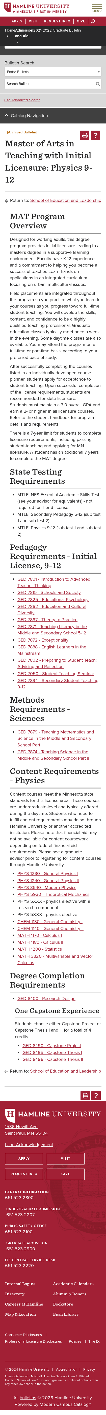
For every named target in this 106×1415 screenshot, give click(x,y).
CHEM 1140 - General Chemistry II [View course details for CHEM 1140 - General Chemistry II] (50, 928)
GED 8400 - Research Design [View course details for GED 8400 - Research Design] (46, 998)
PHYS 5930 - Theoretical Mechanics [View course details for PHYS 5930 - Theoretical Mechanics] (53, 894)
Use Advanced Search (22, 100)
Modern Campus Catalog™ (65, 1404)
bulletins (28, 1397)
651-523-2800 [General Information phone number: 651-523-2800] (19, 1197)
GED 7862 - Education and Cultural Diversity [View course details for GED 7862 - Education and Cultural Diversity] (51, 609)
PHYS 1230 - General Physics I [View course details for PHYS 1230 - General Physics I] (47, 873)
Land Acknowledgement (29, 1145)
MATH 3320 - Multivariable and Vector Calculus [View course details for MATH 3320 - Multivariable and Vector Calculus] (55, 959)
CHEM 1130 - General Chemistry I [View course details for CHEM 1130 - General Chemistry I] (50, 921)
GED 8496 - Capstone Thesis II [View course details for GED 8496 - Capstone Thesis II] (52, 1059)
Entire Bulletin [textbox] (18, 72)
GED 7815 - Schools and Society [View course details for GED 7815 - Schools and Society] (49, 592)
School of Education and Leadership (65, 200)
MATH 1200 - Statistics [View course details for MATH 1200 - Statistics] (39, 949)
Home (10, 30)
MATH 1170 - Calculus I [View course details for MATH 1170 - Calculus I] (39, 935)
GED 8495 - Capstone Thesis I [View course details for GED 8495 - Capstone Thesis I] (52, 1052)
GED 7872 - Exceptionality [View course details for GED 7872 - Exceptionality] (42, 640)
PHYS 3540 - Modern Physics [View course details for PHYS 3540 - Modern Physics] (46, 887)
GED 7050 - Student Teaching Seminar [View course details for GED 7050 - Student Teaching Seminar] (55, 673)
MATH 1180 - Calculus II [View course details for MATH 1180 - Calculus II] (40, 942)
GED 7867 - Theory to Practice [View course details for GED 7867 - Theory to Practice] (47, 619)
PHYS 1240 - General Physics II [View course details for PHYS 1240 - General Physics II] (48, 880)
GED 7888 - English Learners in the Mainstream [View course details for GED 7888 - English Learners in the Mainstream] (51, 650)
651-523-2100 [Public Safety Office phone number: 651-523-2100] (19, 1231)
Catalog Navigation (29, 115)
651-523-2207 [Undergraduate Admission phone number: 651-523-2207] (20, 1214)
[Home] (36, 8)
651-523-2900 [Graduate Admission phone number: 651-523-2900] (20, 1248)
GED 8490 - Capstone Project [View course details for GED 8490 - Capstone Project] (51, 1045)
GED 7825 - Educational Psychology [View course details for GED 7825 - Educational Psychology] (53, 599)
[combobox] (53, 72)
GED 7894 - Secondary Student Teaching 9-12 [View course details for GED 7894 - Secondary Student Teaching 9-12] (57, 683)
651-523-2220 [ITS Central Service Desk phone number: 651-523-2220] (19, 1265)
